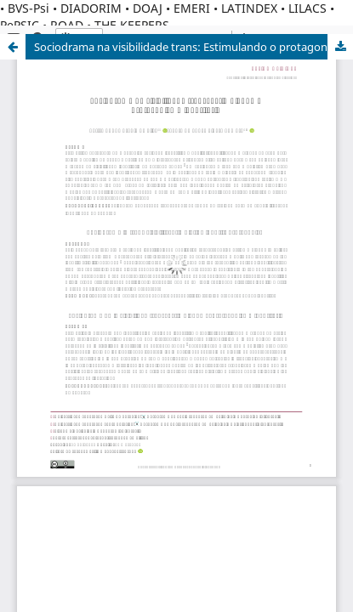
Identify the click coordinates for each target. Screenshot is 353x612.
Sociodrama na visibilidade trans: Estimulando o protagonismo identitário (193, 46)
